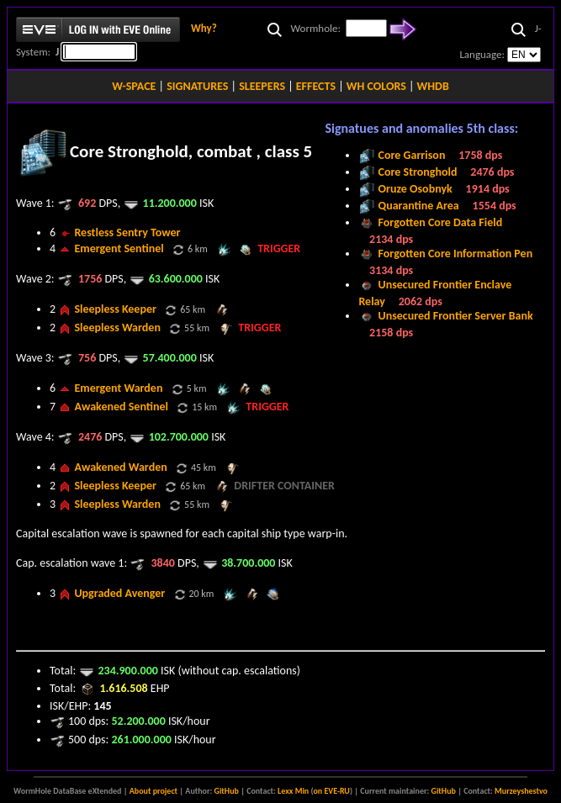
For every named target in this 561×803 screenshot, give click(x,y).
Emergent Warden (118, 388)
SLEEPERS (262, 86)
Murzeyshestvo (521, 790)
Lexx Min (293, 790)
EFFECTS (316, 86)
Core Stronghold (418, 172)
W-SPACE (134, 86)
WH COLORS (376, 86)
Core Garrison (412, 155)
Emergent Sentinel (118, 248)
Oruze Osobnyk (415, 189)
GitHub (226, 790)
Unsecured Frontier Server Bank (455, 316)
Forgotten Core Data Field (440, 222)
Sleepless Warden (117, 327)
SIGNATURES (197, 86)
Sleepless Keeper (115, 309)
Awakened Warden (120, 467)
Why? (204, 28)
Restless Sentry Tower (127, 232)
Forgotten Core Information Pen (455, 253)
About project (153, 790)
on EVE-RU (331, 790)
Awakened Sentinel (121, 406)
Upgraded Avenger (119, 593)
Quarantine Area (418, 205)
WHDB (433, 86)
